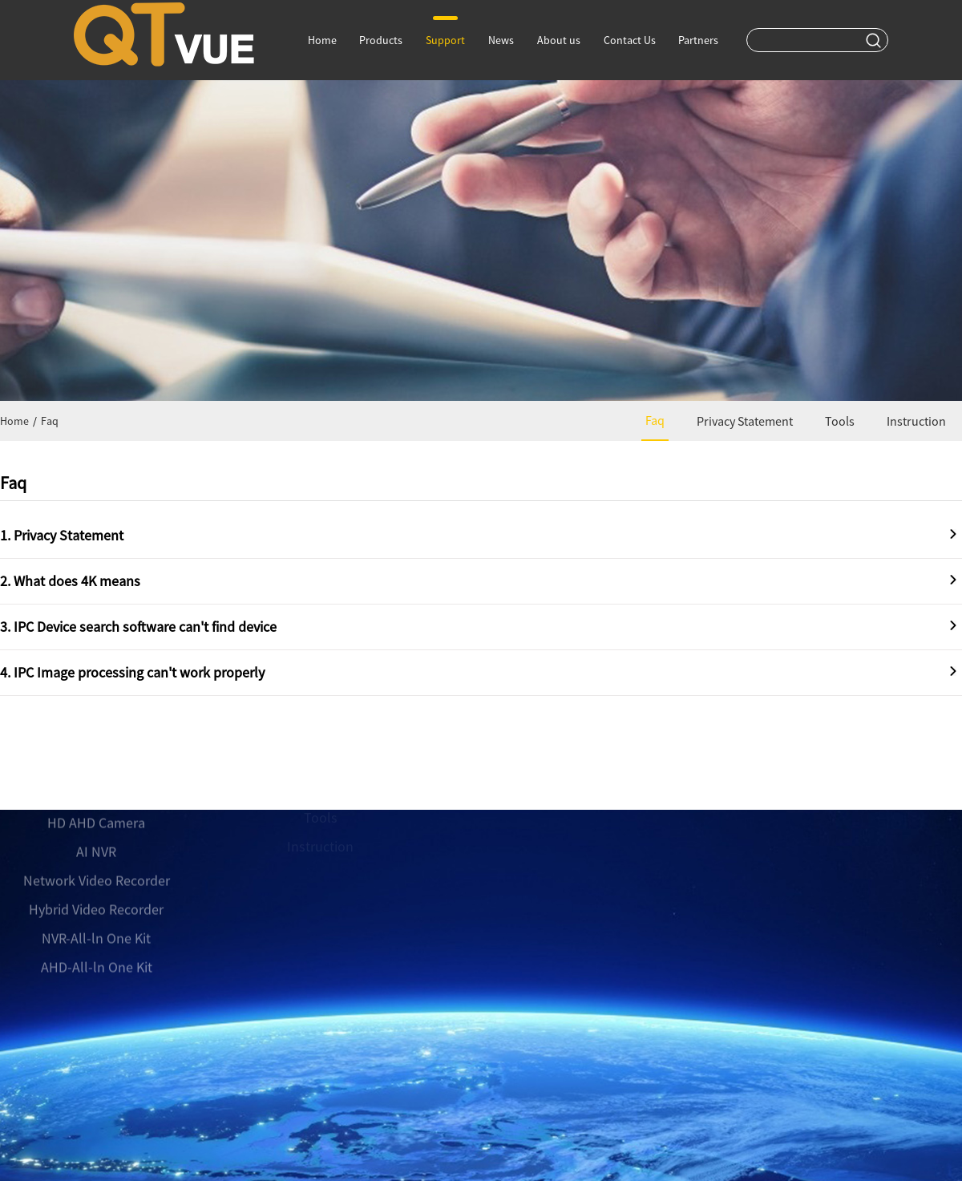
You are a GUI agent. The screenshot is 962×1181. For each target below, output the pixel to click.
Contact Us (630, 40)
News (501, 40)
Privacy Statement (745, 421)
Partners (698, 40)
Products (380, 40)
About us (558, 40)
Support (445, 31)
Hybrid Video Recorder (96, 868)
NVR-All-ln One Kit (96, 897)
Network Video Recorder (96, 840)
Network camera (96, 753)
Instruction (916, 421)
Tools (840, 421)
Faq (50, 421)
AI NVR (96, 811)
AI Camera (96, 724)
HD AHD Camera (96, 782)
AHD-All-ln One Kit (96, 926)
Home (322, 40)
